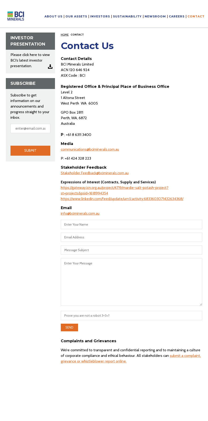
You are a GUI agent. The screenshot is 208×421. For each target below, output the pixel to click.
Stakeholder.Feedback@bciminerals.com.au (95, 173)
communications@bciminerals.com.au (90, 149)
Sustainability (127, 16)
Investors (100, 16)
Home (65, 34)
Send (69, 327)
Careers (176, 16)
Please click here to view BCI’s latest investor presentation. (30, 60)
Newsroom (155, 16)
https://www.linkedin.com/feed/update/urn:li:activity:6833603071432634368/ (122, 199)
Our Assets (76, 16)
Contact (196, 16)
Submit (30, 150)
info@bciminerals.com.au (80, 213)
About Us (53, 16)
